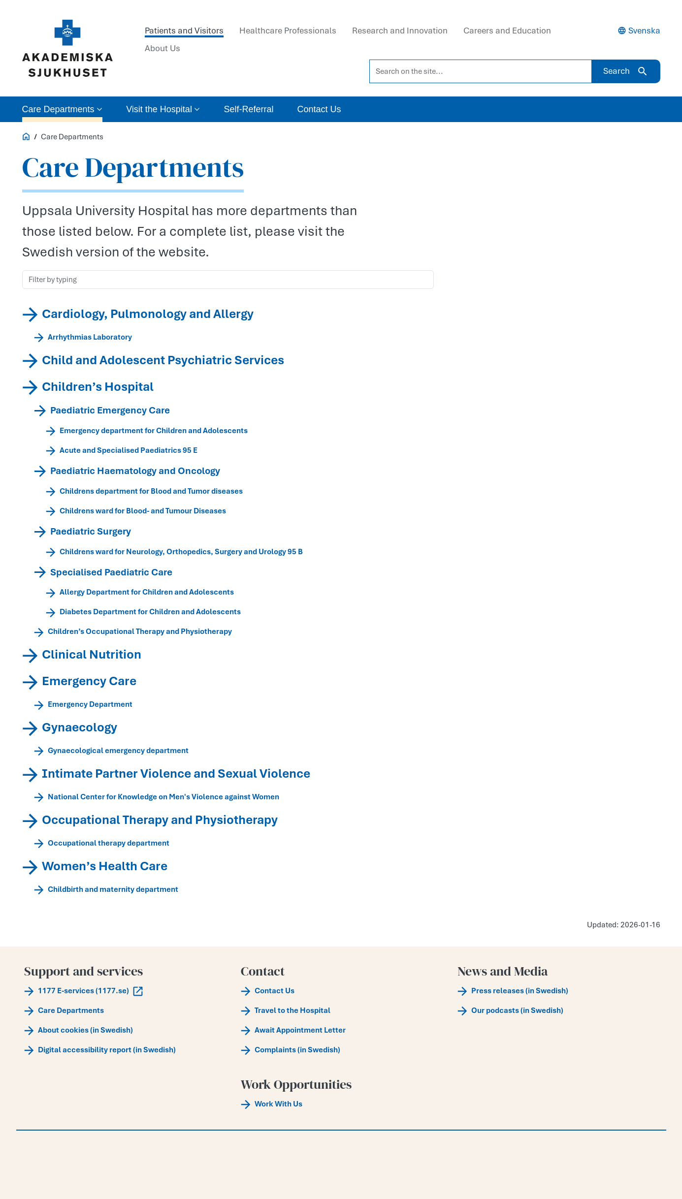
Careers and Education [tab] (507, 30)
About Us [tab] (162, 48)
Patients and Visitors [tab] (184, 30)
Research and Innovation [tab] (400, 30)
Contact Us (319, 109)
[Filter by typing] (228, 279)
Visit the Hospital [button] (163, 109)
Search (626, 71)
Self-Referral (248, 109)
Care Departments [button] (62, 109)
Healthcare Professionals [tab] (287, 30)
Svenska (638, 30)
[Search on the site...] (480, 71)
